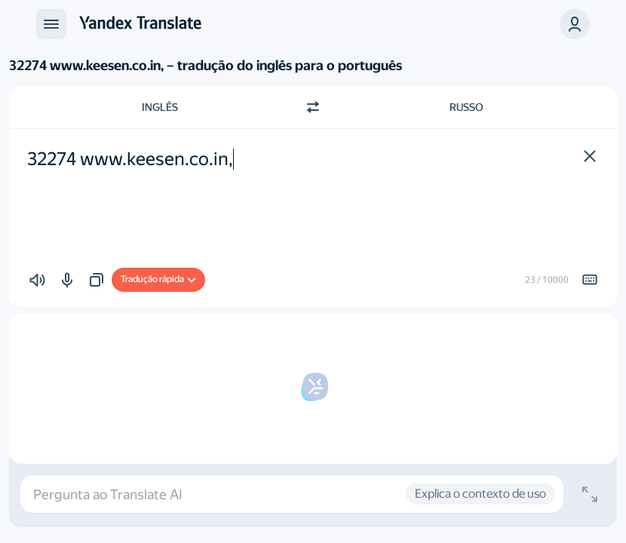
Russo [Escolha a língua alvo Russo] (466, 107)
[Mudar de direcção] (313, 107)
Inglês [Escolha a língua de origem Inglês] (160, 107)
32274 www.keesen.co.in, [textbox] (130, 159)
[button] (575, 24)
